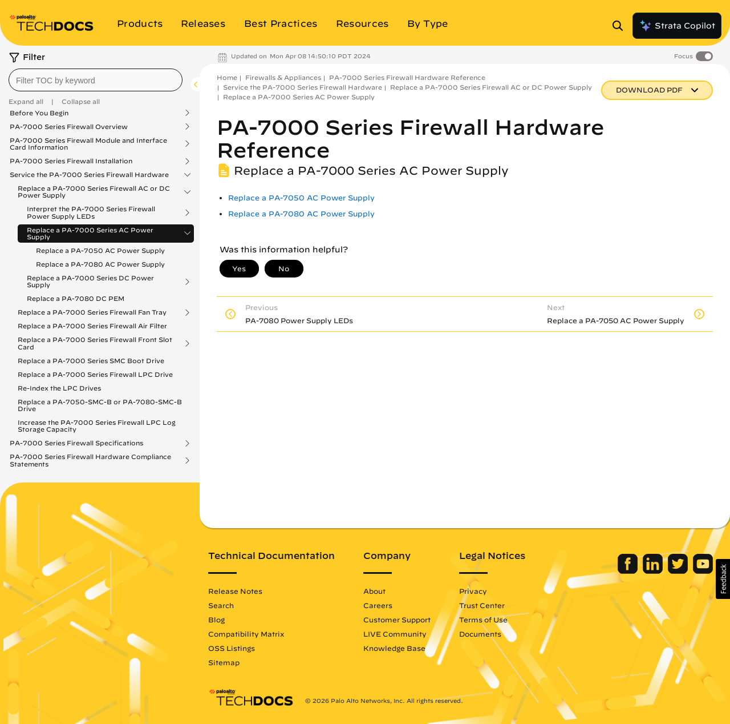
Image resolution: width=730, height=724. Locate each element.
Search (221, 605)
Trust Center (482, 605)
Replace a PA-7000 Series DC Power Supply (90, 281)
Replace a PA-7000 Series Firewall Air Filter (92, 325)
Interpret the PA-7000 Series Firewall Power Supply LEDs (91, 212)
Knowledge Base (394, 648)
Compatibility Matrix (246, 634)
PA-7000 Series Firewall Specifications (76, 443)
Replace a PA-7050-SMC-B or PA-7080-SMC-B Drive (100, 405)
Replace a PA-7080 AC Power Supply (100, 264)
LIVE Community (395, 634)
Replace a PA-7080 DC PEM (75, 298)
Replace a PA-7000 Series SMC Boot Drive (91, 360)
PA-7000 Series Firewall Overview (69, 126)
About (374, 591)
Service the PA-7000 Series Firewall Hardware (89, 174)
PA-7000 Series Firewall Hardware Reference (407, 77)
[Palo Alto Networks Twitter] (679, 571)
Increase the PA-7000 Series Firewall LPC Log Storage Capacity (97, 426)
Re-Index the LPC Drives (59, 388)
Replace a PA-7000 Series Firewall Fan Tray (92, 312)
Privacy (473, 591)
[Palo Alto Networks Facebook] (629, 571)
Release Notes (235, 591)
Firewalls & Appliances (283, 77)
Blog (216, 620)
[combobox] (95, 80)
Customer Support (397, 620)
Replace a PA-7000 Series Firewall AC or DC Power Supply (94, 192)
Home (227, 77)
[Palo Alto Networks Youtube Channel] (703, 571)
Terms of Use (483, 620)
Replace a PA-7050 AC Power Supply (100, 250)
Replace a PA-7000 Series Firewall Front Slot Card (95, 343)
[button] (723, 579)
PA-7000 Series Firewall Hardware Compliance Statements (90, 460)
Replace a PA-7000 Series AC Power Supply (90, 233)
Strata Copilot (677, 26)
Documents (480, 634)
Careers (377, 605)
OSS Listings (231, 648)
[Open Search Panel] (621, 26)
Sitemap (224, 662)
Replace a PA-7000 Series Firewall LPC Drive (95, 374)
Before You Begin (39, 113)
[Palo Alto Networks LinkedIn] (654, 571)
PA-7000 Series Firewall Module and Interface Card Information (88, 144)
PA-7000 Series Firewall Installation (71, 161)
